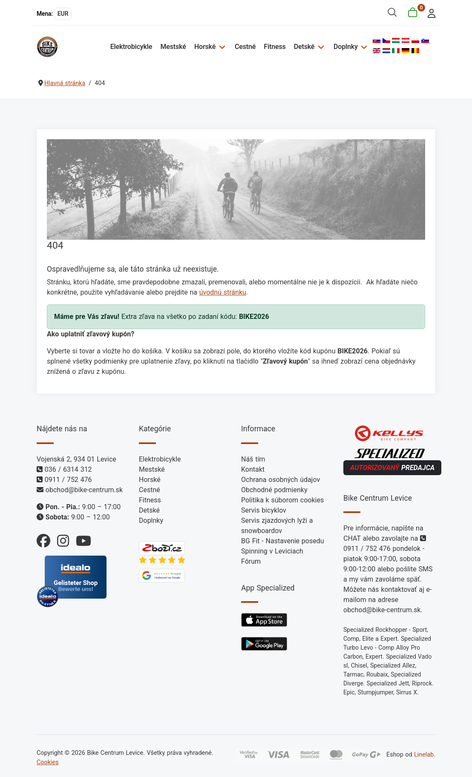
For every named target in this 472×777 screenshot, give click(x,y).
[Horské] (221, 46)
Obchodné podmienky (274, 490)
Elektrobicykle (131, 47)
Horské (205, 47)
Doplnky (346, 47)
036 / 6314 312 (68, 469)
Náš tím (253, 459)
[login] (429, 12)
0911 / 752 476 (68, 480)
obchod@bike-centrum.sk (84, 490)
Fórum (251, 561)
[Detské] (319, 46)
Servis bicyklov (263, 510)
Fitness (274, 47)
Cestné (245, 47)
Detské (304, 47)
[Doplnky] (363, 46)
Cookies (48, 762)
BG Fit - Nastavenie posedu (282, 541)
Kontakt (253, 469)
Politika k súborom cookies (282, 500)
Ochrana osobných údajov (280, 480)
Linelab (424, 754)
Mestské (173, 47)
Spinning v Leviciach (272, 551)
